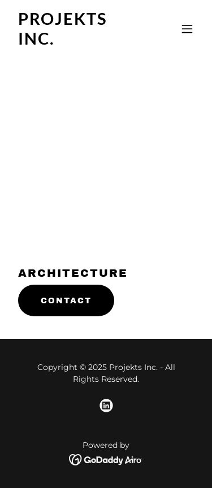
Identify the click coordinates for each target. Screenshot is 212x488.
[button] (187, 29)
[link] (78, 41)
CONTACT (66, 301)
